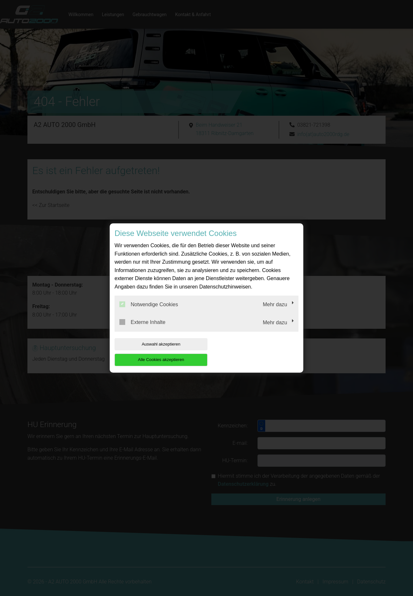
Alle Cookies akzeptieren (257, 351)
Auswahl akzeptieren (155, 351)
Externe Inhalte (142, 330)
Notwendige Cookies (148, 312)
